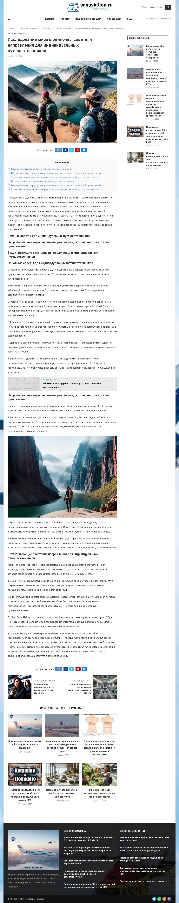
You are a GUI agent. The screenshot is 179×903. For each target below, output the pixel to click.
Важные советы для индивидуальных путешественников (40, 169)
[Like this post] (59, 150)
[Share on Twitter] (71, 150)
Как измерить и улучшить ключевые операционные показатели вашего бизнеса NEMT (142, 871)
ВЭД (129, 18)
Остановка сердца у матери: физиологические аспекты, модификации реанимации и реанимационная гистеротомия (99, 748)
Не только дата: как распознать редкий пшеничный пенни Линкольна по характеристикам (84, 874)
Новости (64, 18)
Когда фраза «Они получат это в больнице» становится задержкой (25, 744)
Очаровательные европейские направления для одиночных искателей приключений (55, 173)
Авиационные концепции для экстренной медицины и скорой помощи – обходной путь (156, 76)
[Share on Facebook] (65, 150)
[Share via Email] (84, 150)
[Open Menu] (9, 18)
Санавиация (114, 18)
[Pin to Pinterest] (77, 150)
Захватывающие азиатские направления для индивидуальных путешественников (53, 177)
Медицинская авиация (88, 18)
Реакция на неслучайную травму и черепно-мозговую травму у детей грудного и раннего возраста (87, 850)
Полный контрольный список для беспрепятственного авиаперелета (62, 793)
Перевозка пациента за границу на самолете (143, 881)
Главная (49, 18)
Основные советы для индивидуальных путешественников (41, 181)
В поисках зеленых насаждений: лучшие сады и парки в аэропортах (99, 793)
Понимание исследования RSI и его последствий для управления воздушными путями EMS (157, 134)
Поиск (168, 7)
